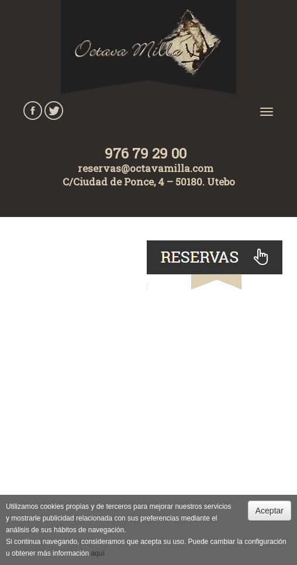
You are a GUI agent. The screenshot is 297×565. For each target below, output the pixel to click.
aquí (97, 553)
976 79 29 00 (146, 153)
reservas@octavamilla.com (145, 168)
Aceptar (269, 510)
